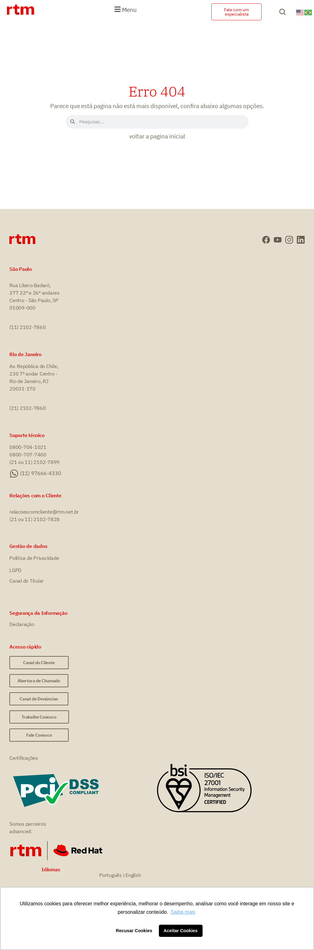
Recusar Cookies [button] (134, 930)
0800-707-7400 (28, 454)
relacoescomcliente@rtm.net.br (44, 512)
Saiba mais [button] (183, 912)
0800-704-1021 (28, 447)
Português (110, 875)
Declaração (21, 624)
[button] (124, 9)
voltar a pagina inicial (157, 136)
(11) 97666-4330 (40, 473)
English (133, 875)
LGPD (15, 570)
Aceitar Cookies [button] (181, 930)
